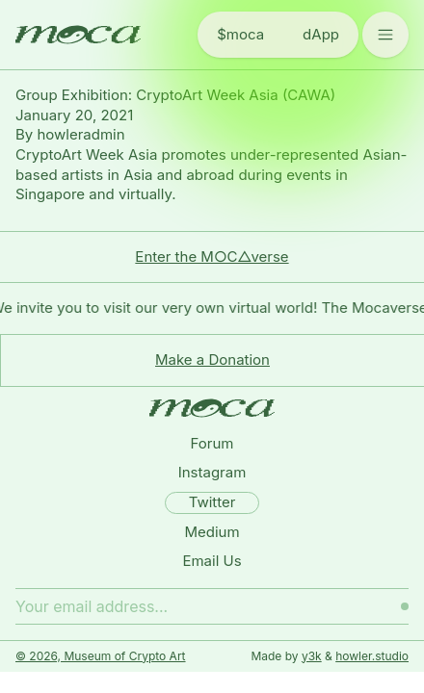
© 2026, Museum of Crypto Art (100, 656)
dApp (321, 34)
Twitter (212, 502)
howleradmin (80, 134)
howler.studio (372, 656)
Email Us (211, 561)
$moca (240, 34)
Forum (212, 443)
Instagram (212, 472)
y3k (312, 656)
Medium (211, 532)
